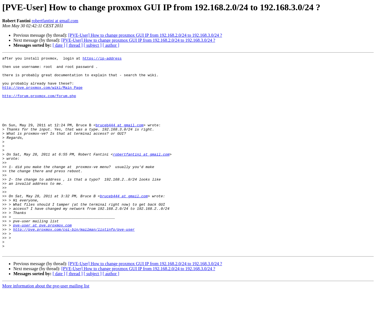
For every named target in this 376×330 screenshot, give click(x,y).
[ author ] (111, 45)
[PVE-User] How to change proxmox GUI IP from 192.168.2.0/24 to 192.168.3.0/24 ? (145, 35)
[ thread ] (74, 45)
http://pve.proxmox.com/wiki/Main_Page (42, 94)
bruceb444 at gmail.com (119, 139)
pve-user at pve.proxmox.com (42, 259)
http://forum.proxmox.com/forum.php (39, 104)
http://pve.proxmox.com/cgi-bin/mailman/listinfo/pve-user (74, 264)
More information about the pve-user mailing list (45, 325)
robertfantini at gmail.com (55, 20)
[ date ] (59, 45)
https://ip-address (102, 58)
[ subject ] (93, 45)
